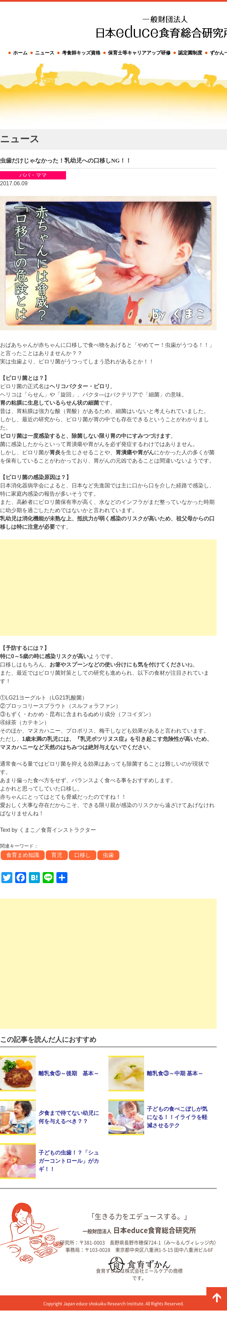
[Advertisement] (108, 587)
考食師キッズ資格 (81, 52)
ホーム (20, 52)
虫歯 (108, 855)
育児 (56, 855)
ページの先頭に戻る (216, 1297)
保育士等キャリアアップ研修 (139, 52)
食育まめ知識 (22, 855)
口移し (82, 855)
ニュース (44, 52)
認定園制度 (190, 52)
